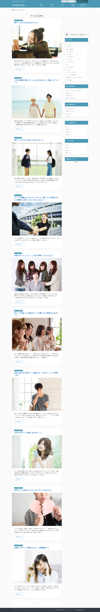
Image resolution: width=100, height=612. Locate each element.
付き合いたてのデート (70, 111)
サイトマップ (44, 609)
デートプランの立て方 (71, 72)
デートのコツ (69, 59)
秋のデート (68, 150)
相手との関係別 (69, 49)
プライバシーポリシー (34, 609)
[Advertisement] (76, 22)
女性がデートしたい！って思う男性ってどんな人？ (33, 255)
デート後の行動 (69, 67)
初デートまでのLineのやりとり (26, 23)
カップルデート (69, 113)
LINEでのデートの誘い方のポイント (28, 433)
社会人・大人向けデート (71, 98)
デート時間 (68, 54)
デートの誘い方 (69, 51)
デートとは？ (41, 5)
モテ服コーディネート (83, 5)
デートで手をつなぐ (70, 62)
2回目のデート (69, 129)
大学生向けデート (69, 95)
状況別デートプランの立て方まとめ (74, 77)
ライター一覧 (25, 609)
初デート (68, 126)
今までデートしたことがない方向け (73, 90)
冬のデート (68, 152)
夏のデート (68, 147)
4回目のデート (69, 134)
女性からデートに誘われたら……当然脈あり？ (31, 548)
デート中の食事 (69, 57)
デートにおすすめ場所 (71, 74)
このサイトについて (16, 609)
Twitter (75, 609)
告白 (67, 64)
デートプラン (62, 5)
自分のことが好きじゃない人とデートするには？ (33, 490)
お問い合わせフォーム (82, 1)
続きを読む (18, 69)
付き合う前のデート (70, 108)
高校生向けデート (69, 93)
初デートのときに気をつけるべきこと (28, 140)
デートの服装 (72, 5)
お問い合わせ (51, 609)
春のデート (68, 145)
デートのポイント (52, 5)
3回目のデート (69, 132)
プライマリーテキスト (69, 609)
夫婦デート (68, 116)
